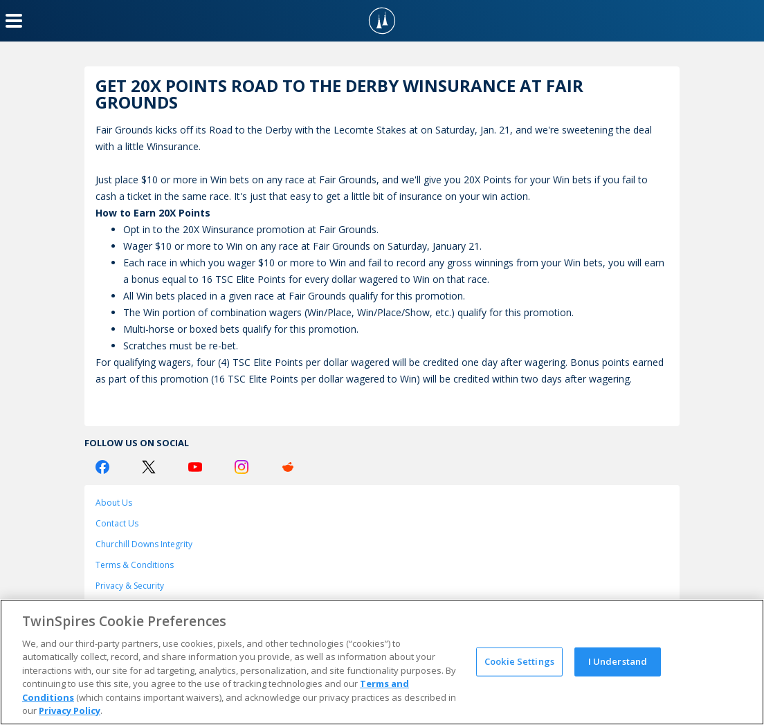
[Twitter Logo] (149, 467)
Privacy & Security (130, 585)
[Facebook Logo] (102, 467)
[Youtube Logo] (195, 467)
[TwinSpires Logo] (382, 21)
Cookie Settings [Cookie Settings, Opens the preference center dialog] (519, 661)
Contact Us (117, 523)
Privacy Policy (69, 710)
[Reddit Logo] (288, 467)
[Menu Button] (14, 21)
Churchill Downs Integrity (144, 544)
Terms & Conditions (135, 565)
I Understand (618, 661)
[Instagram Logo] (241, 467)
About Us (114, 502)
